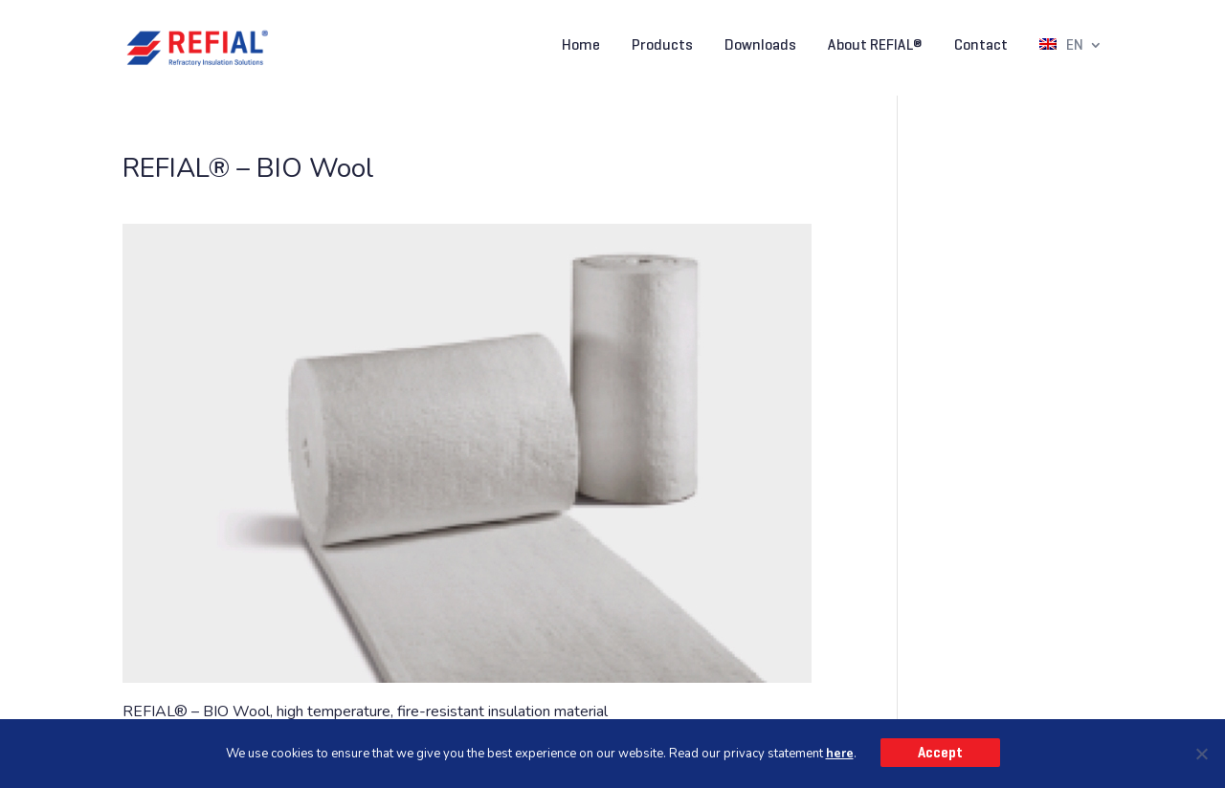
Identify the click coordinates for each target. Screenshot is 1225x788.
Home (581, 46)
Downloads (760, 46)
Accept (940, 752)
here (840, 753)
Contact (981, 46)
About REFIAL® (875, 46)
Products (662, 46)
